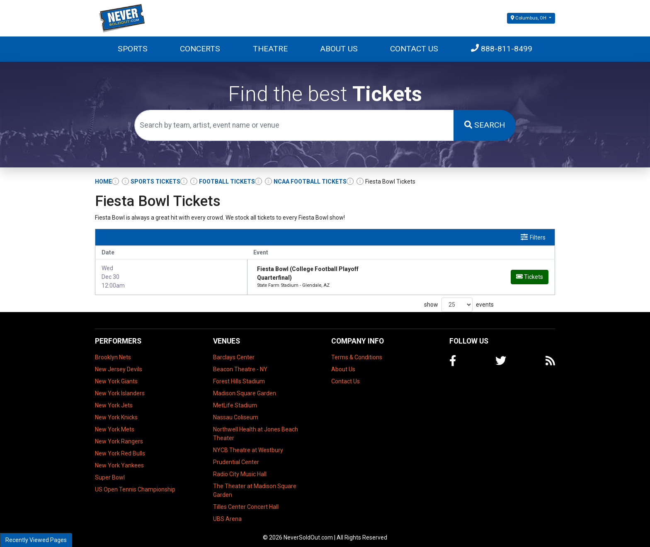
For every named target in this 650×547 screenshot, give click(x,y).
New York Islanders (120, 388)
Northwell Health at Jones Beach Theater (255, 428)
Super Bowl (110, 472)
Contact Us (414, 48)
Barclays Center (234, 352)
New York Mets (114, 424)
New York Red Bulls (120, 448)
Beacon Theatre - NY (240, 364)
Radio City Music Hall (240, 469)
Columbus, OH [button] (529, 18)
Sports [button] (133, 48)
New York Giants (116, 376)
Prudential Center (236, 457)
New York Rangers (119, 436)
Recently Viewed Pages (36, 540)
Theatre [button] (270, 48)
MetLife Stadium (235, 400)
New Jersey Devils (118, 364)
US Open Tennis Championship (135, 484)
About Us (339, 48)
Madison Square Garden (244, 388)
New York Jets (114, 400)
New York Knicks (116, 412)
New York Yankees (119, 460)
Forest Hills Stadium (239, 376)
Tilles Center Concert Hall (246, 502)
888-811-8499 (501, 48)
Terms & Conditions (356, 352)
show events (459, 300)
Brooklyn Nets (113, 352)
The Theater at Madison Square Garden (254, 485)
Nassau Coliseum (235, 412)
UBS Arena (227, 514)
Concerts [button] (200, 48)
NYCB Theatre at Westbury (248, 445)
